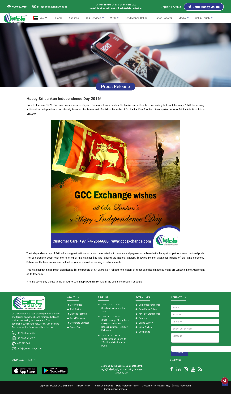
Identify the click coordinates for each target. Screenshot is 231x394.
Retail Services (77, 318)
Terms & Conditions (103, 385)
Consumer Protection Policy (156, 385)
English (165, 7)
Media (182, 18)
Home (58, 18)
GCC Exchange (65, 385)
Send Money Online (136, 18)
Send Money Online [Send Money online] (204, 7)
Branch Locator (163, 18)
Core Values (76, 305)
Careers (143, 318)
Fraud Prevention (182, 385)
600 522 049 (16, 6)
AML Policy (75, 309)
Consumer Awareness (115, 389)
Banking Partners (78, 314)
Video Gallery (145, 327)
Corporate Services (79, 322)
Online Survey (146, 322)
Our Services (93, 18)
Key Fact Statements (149, 314)
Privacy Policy (83, 385)
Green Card (75, 327)
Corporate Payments (149, 305)
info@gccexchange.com (49, 6)
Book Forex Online (148, 309)
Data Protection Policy (127, 385)
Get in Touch (202, 18)
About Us (74, 18)
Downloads (144, 331)
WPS (113, 18)
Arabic (177, 7)
